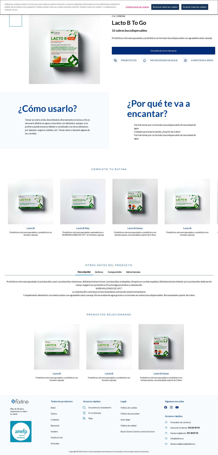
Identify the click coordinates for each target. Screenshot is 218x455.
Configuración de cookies (137, 7)
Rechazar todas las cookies (165, 7)
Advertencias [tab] (133, 272)
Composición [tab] (115, 272)
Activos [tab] (99, 272)
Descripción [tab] (84, 272)
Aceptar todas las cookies (195, 7)
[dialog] (109, 7)
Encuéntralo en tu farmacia (163, 50)
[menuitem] (53, 407)
